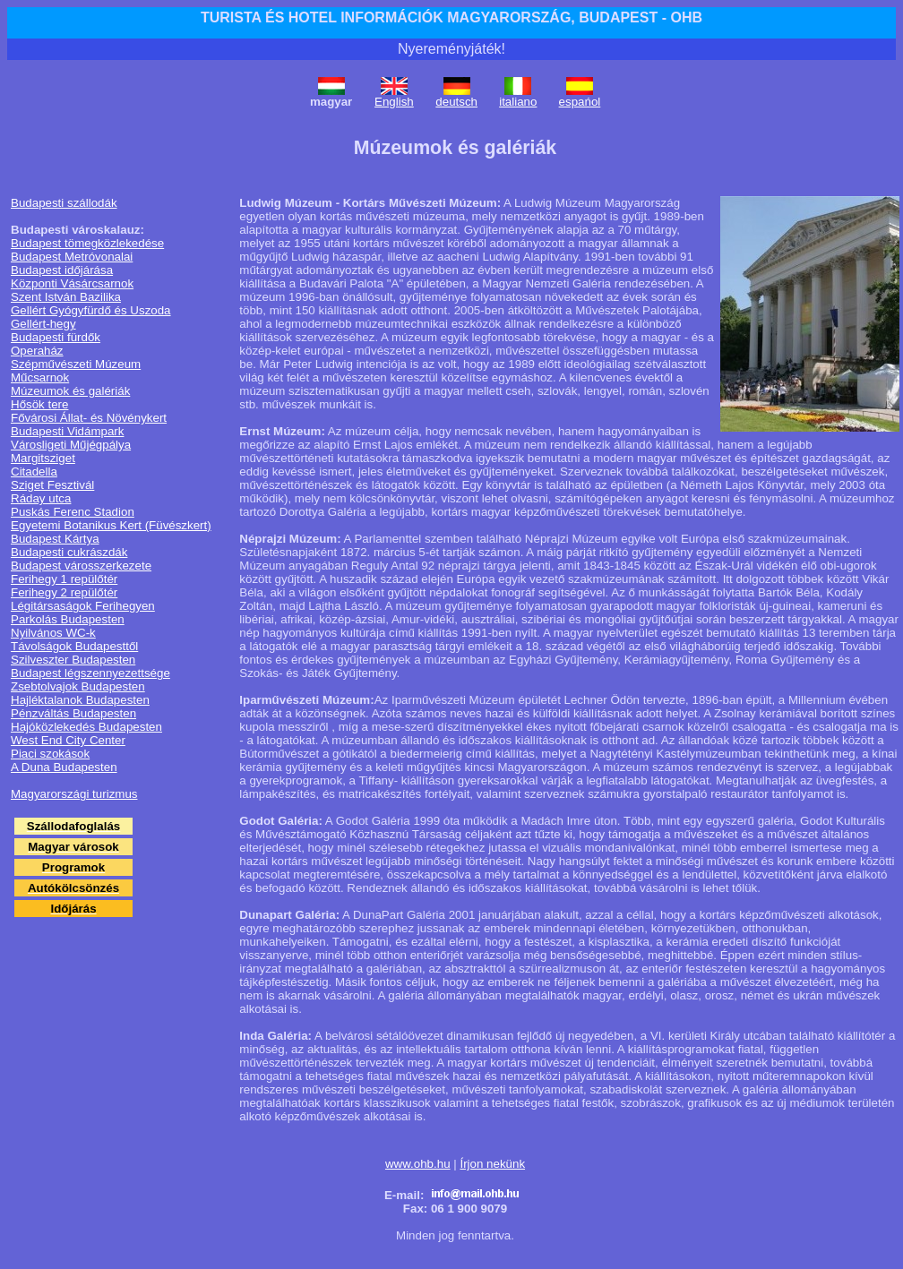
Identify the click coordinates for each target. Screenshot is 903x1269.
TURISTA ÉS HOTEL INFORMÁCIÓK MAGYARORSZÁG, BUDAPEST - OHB (451, 17)
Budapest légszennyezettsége (90, 673)
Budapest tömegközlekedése (87, 243)
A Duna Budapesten (64, 767)
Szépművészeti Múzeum (76, 364)
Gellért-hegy (43, 323)
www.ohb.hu (418, 1163)
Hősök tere (39, 404)
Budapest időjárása (62, 270)
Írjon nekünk (492, 1163)
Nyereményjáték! (451, 48)
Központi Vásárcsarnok (72, 283)
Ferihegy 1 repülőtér (64, 579)
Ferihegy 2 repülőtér (64, 592)
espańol (580, 101)
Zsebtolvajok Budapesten (78, 686)
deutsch (456, 101)
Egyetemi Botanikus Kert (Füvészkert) (111, 525)
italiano (518, 101)
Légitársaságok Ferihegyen (83, 606)
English (394, 101)
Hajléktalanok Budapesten (80, 700)
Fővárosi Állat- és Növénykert (89, 417)
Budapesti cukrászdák (69, 552)
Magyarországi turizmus (74, 794)
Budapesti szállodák (64, 203)
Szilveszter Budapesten (73, 659)
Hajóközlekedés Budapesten (86, 726)
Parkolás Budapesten (68, 619)
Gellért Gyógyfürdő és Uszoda (91, 310)
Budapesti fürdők (55, 337)
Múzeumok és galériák (70, 391)
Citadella (34, 471)
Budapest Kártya (55, 538)
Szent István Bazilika (66, 297)
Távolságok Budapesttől (74, 646)
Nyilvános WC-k (53, 632)
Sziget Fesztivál (52, 485)
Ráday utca (41, 498)
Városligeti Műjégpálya (71, 444)
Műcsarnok (40, 377)
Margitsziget (43, 458)
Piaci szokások (50, 753)
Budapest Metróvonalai (72, 256)
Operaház (37, 350)
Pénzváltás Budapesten (73, 713)
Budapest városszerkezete (81, 565)
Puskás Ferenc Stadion (72, 512)
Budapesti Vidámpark (67, 431)
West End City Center (68, 740)
